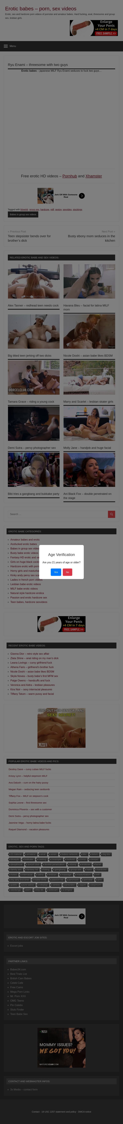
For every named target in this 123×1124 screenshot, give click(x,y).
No (67, 572)
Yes (56, 572)
